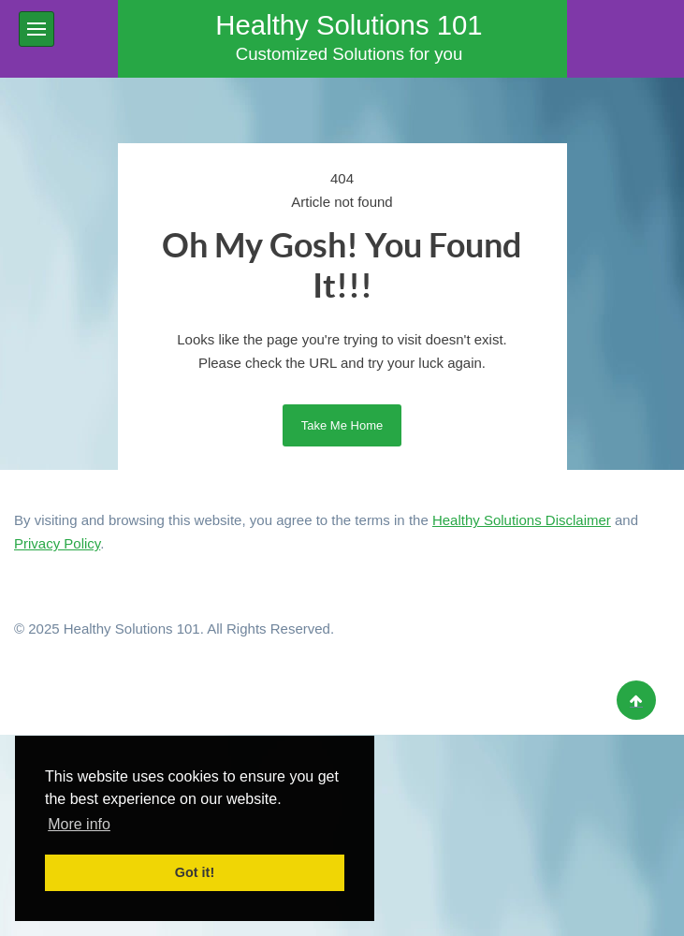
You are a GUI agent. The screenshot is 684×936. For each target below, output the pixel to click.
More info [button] (79, 824)
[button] (36, 29)
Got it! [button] (194, 872)
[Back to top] (636, 700)
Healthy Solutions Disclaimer (521, 520)
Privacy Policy (57, 543)
